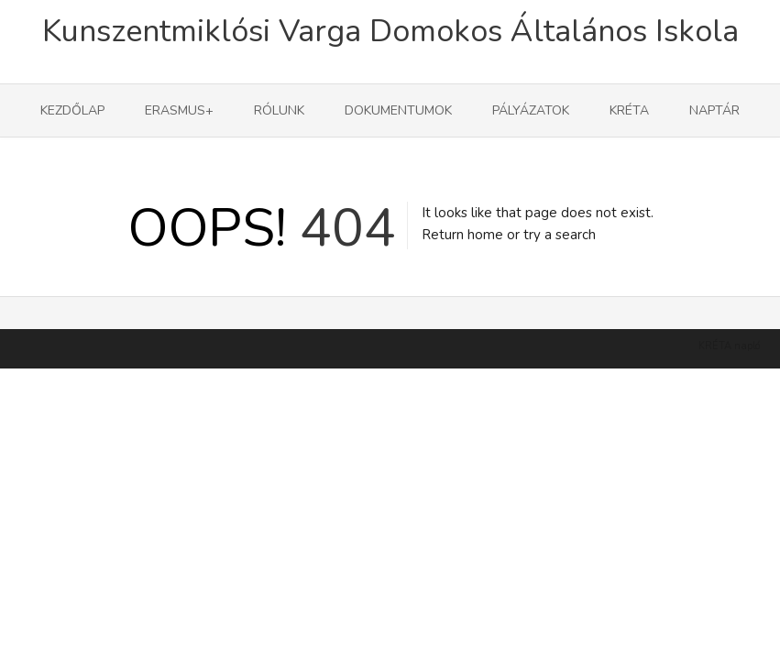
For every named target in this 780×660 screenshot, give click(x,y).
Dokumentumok (398, 110)
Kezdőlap (72, 110)
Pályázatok (530, 110)
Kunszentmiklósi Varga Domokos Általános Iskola (390, 31)
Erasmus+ (179, 110)
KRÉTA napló (729, 375)
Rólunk (279, 110)
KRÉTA (629, 110)
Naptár (714, 110)
